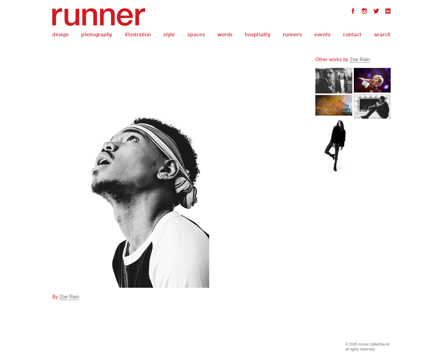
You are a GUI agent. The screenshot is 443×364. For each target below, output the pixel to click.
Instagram (364, 11)
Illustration (138, 35)
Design (60, 35)
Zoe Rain (69, 296)
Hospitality (257, 35)
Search (382, 35)
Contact (352, 35)
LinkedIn (388, 11)
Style (169, 35)
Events (322, 35)
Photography (96, 35)
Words (225, 35)
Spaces (196, 35)
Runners (292, 35)
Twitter (376, 11)
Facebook (353, 11)
